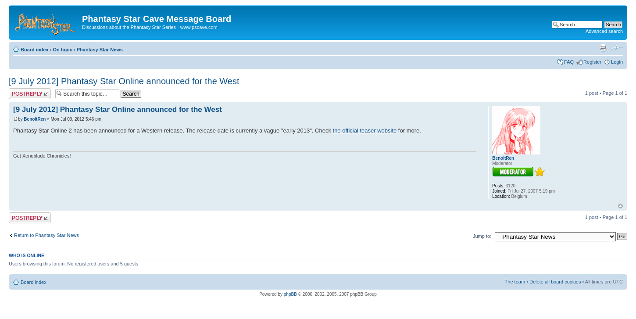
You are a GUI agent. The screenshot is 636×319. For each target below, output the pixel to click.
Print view (603, 48)
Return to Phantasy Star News (46, 235)
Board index (35, 49)
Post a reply (30, 93)
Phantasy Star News (100, 49)
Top (620, 206)
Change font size (616, 48)
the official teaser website (365, 130)
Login (617, 62)
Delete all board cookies (555, 281)
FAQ (569, 62)
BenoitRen (35, 119)
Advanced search (604, 31)
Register (592, 62)
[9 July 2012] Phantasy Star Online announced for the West (124, 81)
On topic (62, 49)
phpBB (290, 294)
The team (515, 281)
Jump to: (482, 236)
